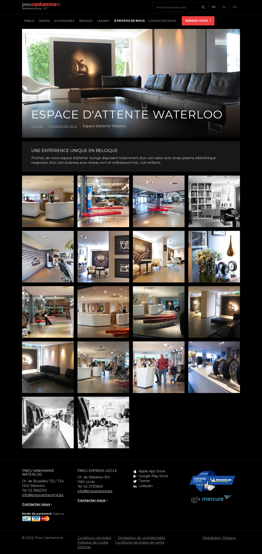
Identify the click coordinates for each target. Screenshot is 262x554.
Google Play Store (153, 476)
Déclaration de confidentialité (141, 538)
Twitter (144, 481)
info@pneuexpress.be (94, 491)
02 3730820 (93, 486)
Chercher (204, 7)
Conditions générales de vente (139, 542)
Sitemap (84, 547)
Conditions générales (94, 538)
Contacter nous (36, 504)
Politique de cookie (93, 542)
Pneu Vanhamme (43, 7)
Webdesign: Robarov (219, 538)
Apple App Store (152, 471)
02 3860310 (37, 490)
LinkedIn (146, 486)
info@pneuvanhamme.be (43, 495)
